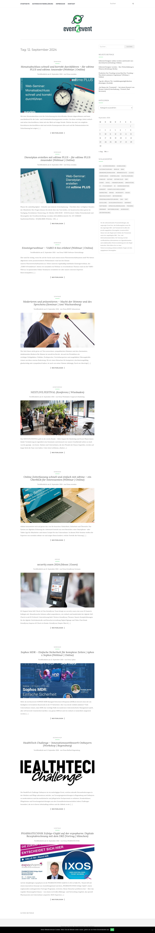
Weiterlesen (57, 133)
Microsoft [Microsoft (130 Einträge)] (119, 192)
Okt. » (106, 151)
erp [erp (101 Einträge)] (126, 179)
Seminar (57, 296)
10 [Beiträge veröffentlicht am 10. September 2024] (105, 134)
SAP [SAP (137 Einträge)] (126, 199)
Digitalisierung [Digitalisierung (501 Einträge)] (127, 176)
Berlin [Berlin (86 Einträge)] (116, 169)
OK (112, 929)
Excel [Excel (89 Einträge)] (108, 182)
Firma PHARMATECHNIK (71, 841)
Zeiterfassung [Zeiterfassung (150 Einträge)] (105, 212)
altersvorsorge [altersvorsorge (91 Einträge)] (109, 166)
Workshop (57, 737)
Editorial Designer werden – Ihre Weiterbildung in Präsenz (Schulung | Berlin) (116, 68)
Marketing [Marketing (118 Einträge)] (103, 192)
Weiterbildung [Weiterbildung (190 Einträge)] (113, 209)
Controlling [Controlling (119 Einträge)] (114, 176)
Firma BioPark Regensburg (71, 750)
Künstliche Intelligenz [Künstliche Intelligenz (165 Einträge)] (116, 189)
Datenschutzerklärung (42, 4)
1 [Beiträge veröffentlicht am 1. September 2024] (130, 126)
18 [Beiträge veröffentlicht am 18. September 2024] (110, 138)
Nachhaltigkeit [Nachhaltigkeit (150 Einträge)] (105, 196)
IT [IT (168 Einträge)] (100, 186)
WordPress (90, 926)
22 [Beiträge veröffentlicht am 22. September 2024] (131, 138)
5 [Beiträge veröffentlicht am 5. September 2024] (115, 130)
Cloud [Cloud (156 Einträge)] (131, 172)
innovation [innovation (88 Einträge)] (129, 182)
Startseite (25, 4)
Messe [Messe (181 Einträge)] (111, 192)
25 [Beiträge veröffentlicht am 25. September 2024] (110, 142)
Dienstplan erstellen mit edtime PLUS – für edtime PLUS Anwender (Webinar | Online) (57, 159)
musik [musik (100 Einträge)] (128, 192)
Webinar (57, 61)
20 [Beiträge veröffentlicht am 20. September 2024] (121, 138)
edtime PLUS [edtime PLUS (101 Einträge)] (118, 179)
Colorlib (70, 926)
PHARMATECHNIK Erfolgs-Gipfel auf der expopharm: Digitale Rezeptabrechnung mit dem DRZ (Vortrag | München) (57, 835)
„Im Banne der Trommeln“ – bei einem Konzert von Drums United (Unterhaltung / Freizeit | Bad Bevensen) (116, 89)
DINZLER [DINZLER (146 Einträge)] (102, 179)
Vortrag (57, 828)
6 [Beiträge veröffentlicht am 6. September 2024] (120, 130)
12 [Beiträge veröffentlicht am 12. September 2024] (115, 134)
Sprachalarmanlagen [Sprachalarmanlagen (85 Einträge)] (117, 206)
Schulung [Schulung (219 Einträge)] (103, 202)
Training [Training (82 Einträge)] (130, 206)
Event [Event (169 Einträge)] (102, 182)
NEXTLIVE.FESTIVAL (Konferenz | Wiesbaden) (57, 392)
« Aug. (101, 151)
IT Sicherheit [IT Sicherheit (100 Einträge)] (107, 186)
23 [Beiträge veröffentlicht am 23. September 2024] (100, 142)
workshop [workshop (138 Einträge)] (125, 209)
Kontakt (71, 4)
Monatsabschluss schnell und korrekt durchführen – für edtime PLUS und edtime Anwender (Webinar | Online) (57, 68)
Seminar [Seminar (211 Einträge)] (128, 202)
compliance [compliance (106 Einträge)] (104, 176)
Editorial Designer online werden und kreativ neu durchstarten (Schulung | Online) (116, 62)
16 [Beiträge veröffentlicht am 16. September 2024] (100, 138)
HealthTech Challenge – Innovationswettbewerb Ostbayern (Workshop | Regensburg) (57, 744)
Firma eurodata (71, 74)
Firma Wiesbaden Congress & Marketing (71, 397)
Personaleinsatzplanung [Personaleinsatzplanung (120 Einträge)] (109, 199)
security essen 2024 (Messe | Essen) (57, 564)
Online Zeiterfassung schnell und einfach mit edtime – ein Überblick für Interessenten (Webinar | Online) (57, 478)
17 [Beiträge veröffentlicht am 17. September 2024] (105, 138)
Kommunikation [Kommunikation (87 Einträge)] (123, 186)
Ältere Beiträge (27, 913)
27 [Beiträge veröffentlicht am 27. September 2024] (121, 142)
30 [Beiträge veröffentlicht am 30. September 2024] (100, 146)
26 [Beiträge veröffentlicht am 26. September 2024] (116, 142)
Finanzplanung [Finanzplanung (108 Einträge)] (117, 182)
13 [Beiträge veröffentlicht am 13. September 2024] (120, 134)
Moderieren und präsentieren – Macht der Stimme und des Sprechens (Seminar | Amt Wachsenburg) (57, 303)
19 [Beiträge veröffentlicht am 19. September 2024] (115, 138)
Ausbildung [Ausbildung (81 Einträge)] (121, 166)
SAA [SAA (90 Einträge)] (121, 199)
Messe (57, 559)
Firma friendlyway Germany (71, 569)
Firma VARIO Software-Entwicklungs (71, 252)
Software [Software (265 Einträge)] (103, 206)
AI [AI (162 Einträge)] (100, 166)
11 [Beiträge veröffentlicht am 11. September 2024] (110, 134)
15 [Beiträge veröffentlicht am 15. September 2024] (131, 134)
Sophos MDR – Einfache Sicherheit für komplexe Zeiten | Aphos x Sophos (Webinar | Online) (57, 653)
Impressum (60, 4)
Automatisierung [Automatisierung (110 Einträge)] (106, 169)
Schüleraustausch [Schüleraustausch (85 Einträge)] (116, 202)
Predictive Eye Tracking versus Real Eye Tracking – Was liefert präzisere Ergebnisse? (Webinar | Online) (116, 75)
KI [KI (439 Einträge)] (114, 186)
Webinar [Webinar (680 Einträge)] (103, 209)
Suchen (129, 46)
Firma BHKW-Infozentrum (71, 309)
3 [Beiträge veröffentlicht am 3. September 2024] (105, 130)
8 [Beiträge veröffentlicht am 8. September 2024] (130, 130)
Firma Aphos (71, 660)
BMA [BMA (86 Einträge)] (122, 169)
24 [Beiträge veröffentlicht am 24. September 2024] (105, 142)
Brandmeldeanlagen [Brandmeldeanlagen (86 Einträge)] (107, 172)
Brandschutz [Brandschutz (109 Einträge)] (122, 172)
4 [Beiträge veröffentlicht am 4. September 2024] (110, 130)
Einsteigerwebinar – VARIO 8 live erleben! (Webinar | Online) (57, 248)
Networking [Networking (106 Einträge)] (117, 196)
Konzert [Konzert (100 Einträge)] (103, 189)
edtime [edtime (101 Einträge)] (109, 179)
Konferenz (57, 387)
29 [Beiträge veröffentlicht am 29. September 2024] (131, 142)
